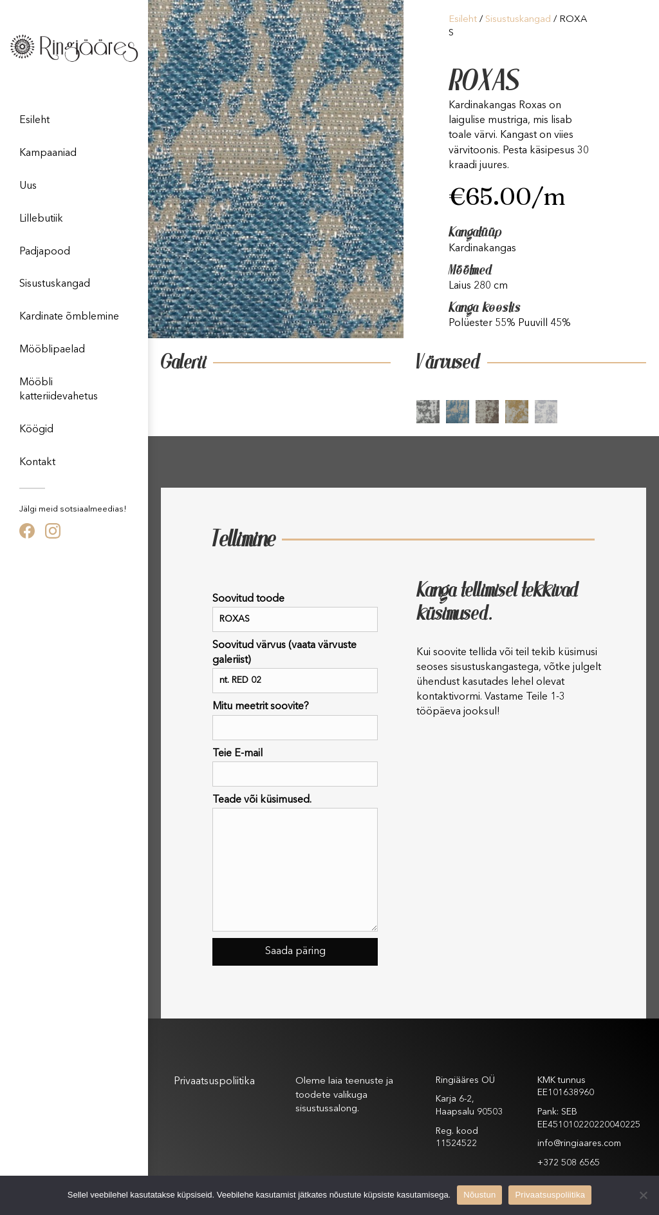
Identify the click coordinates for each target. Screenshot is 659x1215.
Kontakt (37, 462)
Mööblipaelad (52, 350)
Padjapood (44, 252)
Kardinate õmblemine (69, 317)
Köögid (36, 430)
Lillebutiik (41, 219)
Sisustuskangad (54, 284)
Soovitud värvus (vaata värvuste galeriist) (295, 666)
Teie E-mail (295, 768)
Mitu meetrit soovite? (295, 721)
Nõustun (479, 1195)
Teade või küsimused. (295, 863)
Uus (28, 186)
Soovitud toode (295, 613)
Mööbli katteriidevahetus (58, 390)
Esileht (34, 120)
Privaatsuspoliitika (214, 1081)
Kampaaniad (48, 153)
